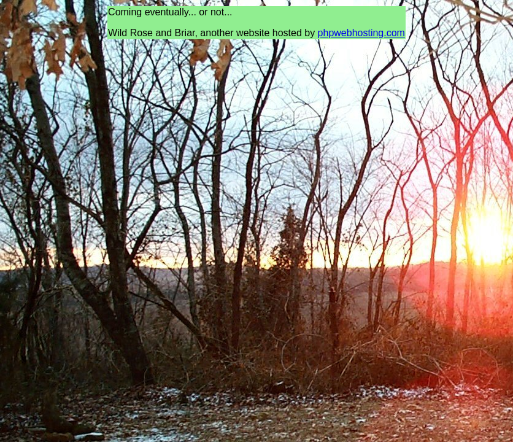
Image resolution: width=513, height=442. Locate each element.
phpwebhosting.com (361, 33)
